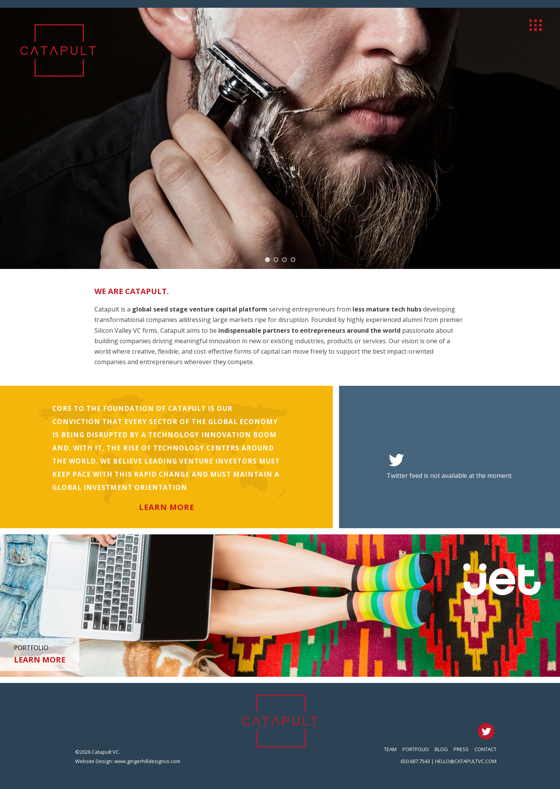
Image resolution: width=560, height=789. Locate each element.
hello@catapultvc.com (466, 761)
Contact (485, 749)
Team (390, 749)
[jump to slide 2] (276, 259)
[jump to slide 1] (267, 259)
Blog (441, 749)
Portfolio (415, 749)
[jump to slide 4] (293, 259)
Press (461, 749)
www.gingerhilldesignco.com (147, 761)
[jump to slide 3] (284, 259)
